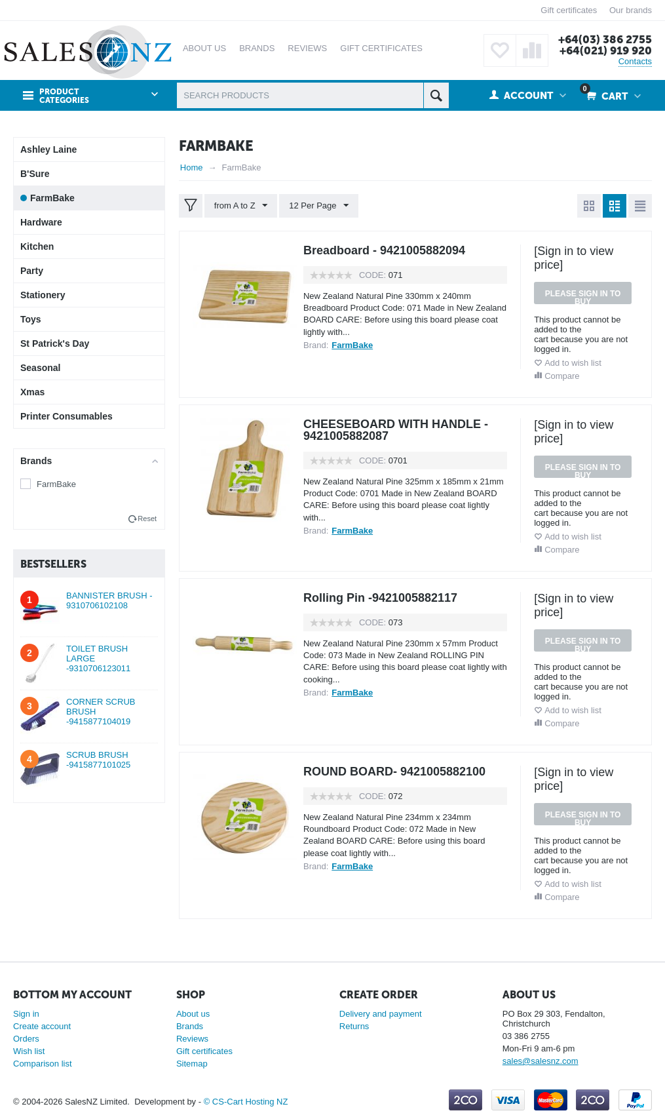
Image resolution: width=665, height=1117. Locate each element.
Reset (147, 518)
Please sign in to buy (583, 296)
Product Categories (64, 96)
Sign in (26, 1014)
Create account (42, 1026)
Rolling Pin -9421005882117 (380, 597)
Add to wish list (572, 363)
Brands (189, 1026)
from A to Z (240, 205)
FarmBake (56, 484)
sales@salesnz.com (541, 1061)
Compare (561, 376)
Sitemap (192, 1063)
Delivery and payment (380, 1014)
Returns (354, 1026)
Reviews (192, 1039)
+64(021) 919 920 (606, 50)
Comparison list (42, 1063)
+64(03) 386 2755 (605, 39)
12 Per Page (318, 205)
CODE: (372, 275)
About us (193, 1014)
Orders (26, 1039)
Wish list (29, 1051)
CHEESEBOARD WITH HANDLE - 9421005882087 (395, 430)
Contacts (635, 61)
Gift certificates (569, 10)
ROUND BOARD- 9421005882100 (394, 771)
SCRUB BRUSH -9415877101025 (98, 760)
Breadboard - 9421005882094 (384, 250)
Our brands (630, 10)
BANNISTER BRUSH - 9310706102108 (109, 600)
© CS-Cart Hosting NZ (246, 1102)
